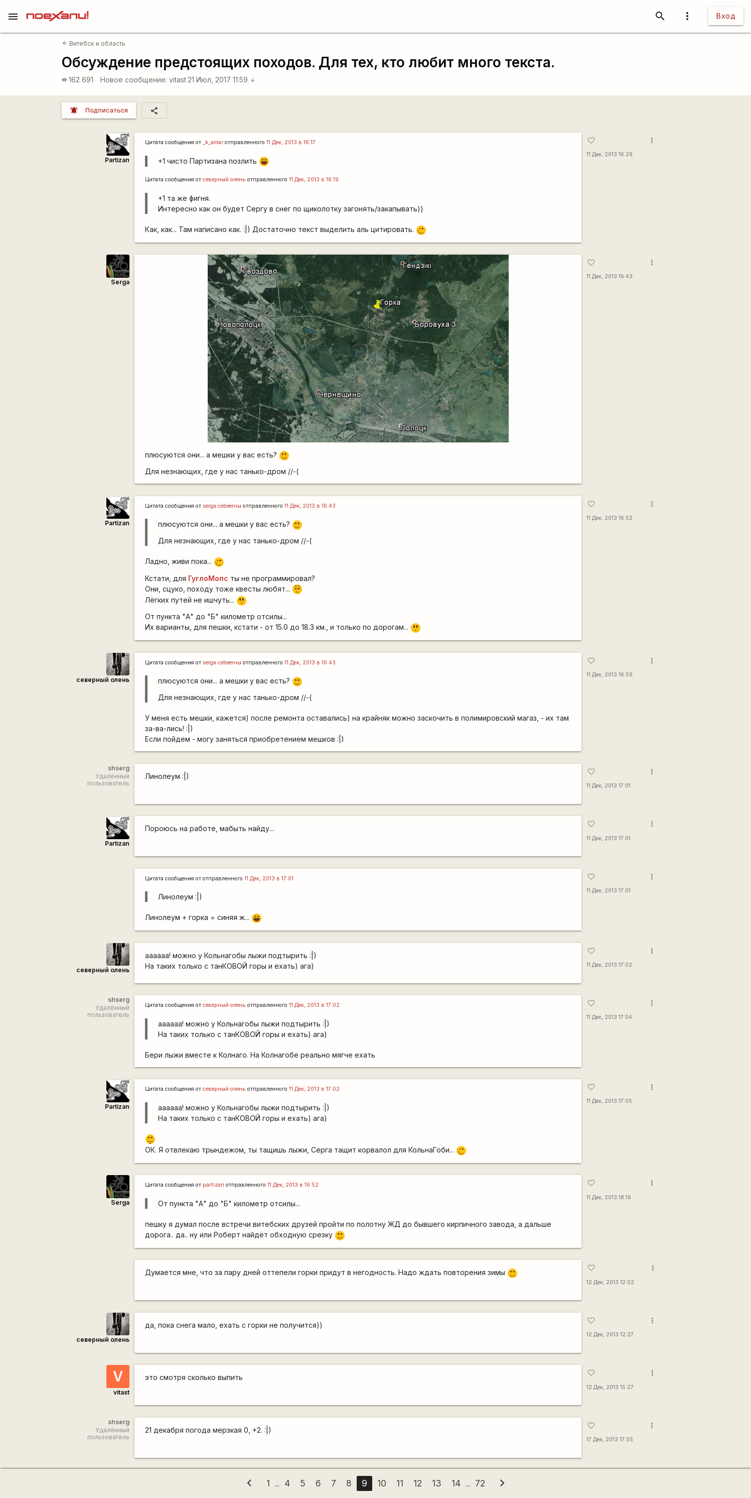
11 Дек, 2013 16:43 (609, 276)
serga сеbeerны (222, 506)
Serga (120, 282)
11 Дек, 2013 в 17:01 (268, 878)
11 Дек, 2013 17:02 (609, 965)
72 (480, 1483)
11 (399, 1483)
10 (381, 1483)
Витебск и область (94, 43)
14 (456, 1483)
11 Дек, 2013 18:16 (608, 1197)
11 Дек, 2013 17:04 (609, 1017)
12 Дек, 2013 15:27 (610, 1387)
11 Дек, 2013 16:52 (609, 518)
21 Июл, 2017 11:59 (221, 79)
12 (417, 1483)
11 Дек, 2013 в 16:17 (291, 142)
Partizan (117, 160)
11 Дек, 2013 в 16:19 (314, 179)
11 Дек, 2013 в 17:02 (314, 1005)
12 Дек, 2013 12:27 (610, 1334)
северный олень (224, 179)
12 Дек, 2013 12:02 (610, 1282)
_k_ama (213, 142)
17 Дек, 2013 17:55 (609, 1439)
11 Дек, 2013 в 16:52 (293, 1185)
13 (436, 1483)
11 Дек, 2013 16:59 (609, 674)
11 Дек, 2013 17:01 (608, 785)
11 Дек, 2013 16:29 (609, 154)
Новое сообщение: (133, 79)
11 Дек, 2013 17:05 (609, 1101)
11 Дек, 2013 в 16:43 (310, 506)
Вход (725, 16)
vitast (177, 79)
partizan (213, 1185)
